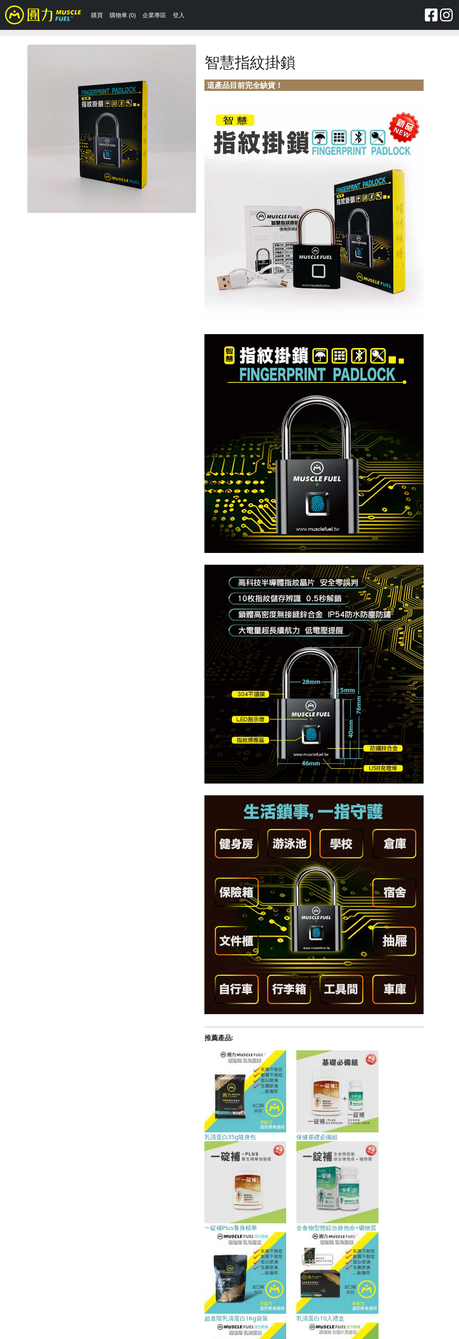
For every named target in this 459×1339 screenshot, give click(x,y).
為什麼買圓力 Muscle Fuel (187, 1294)
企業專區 (154, 15)
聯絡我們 (74, 1294)
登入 (179, 15)
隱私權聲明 (243, 1294)
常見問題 (134, 1294)
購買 (97, 15)
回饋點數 (104, 1294)
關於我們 (44, 1294)
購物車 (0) (123, 15)
